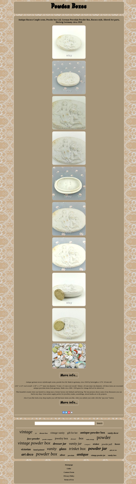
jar (36, 433)
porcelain (71, 455)
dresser (73, 439)
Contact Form (69, 472)
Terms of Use (69, 480)
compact (87, 444)
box (81, 438)
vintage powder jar (98, 455)
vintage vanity (57, 432)
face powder (33, 438)
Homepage (69, 465)
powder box (46, 453)
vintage (26, 431)
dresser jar (59, 443)
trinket (96, 444)
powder (104, 437)
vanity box (112, 455)
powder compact (47, 439)
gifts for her (113, 450)
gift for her (72, 433)
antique (82, 454)
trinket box (77, 449)
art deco (27, 454)
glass (62, 449)
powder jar (97, 448)
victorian (26, 449)
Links (69, 469)
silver (62, 455)
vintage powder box (34, 443)
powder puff (107, 444)
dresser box (44, 433)
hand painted (38, 450)
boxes (117, 444)
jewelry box (61, 438)
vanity (52, 448)
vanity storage (90, 439)
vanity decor (113, 433)
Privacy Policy (69, 476)
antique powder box (92, 432)
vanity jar (75, 443)
